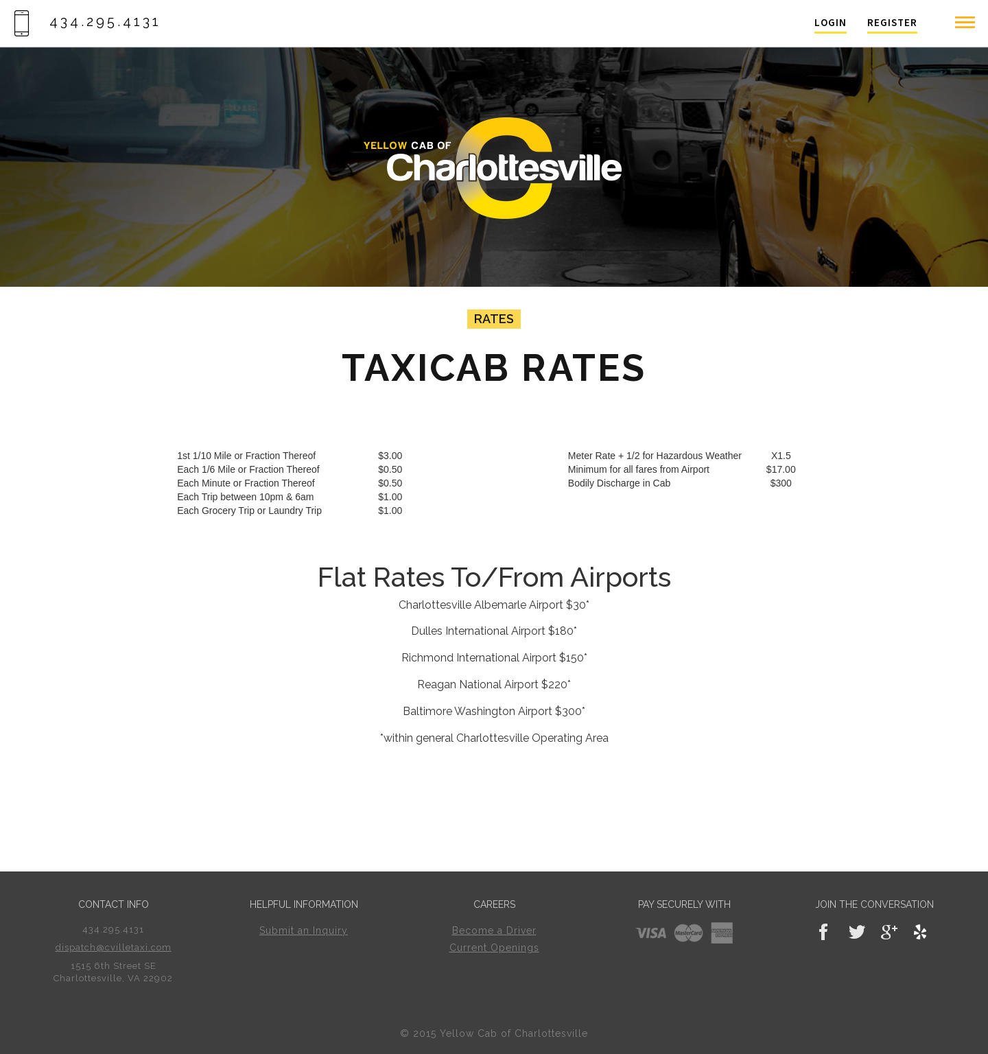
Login (830, 22)
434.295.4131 (87, 21)
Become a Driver (494, 930)
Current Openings (494, 947)
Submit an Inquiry (303, 930)
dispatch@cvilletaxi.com (114, 947)
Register (892, 22)
